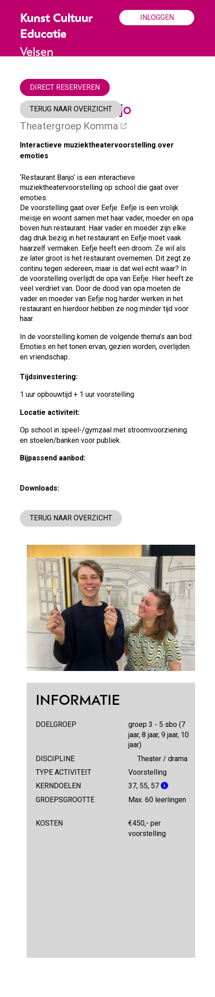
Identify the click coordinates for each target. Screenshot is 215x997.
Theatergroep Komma (73, 126)
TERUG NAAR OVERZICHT (71, 109)
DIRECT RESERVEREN (65, 87)
